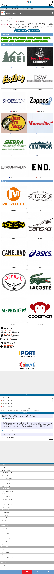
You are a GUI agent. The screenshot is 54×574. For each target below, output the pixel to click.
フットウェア (44, 40)
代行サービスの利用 (6, 502)
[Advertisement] (27, 382)
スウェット (22, 38)
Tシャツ (4, 38)
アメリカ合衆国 (20, 21)
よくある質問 (4, 541)
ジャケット (38, 38)
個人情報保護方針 (5, 552)
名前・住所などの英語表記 (7, 504)
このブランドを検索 (33, 31)
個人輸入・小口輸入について (8, 491)
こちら (33, 410)
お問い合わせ (4, 544)
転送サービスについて (6, 483)
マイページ (4, 536)
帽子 (15, 38)
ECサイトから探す (6, 512)
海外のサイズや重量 (6, 507)
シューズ (35, 40)
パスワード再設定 (5, 533)
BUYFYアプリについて (7, 472)
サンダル (30, 38)
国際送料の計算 (5, 520)
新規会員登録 (4, 528)
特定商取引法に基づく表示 (7, 557)
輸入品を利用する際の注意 (7, 499)
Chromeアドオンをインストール (15, 13)
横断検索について (5, 475)
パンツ (11, 40)
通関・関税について (6, 494)
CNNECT (4, 568)
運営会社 (3, 560)
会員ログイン (4, 531)
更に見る (51, 439)
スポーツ (13, 21)
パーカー (4, 40)
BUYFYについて (5, 467)
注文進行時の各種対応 (6, 486)
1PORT (3, 565)
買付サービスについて (6, 480)
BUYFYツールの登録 (6, 539)
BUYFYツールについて (7, 470)
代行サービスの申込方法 (7, 478)
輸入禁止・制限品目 (6, 496)
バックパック (19, 40)
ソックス (28, 40)
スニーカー (46, 38)
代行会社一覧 (4, 517)
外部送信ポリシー (5, 554)
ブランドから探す (5, 515)
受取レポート (4, 523)
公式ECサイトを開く (20, 31)
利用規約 (3, 549)
